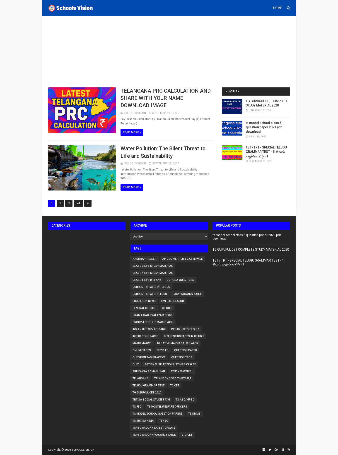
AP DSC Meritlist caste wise (182, 258)
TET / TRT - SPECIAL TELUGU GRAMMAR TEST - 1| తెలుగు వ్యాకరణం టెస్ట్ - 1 (266, 152)
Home (277, 8)
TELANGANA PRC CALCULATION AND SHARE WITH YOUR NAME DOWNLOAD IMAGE (166, 98)
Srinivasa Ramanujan (149, 371)
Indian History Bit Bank (149, 329)
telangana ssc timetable (172, 378)
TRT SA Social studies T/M (151, 399)
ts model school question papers (158, 413)
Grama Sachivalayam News (152, 315)
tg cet (174, 385)
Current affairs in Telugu (151, 287)
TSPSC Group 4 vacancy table (154, 434)
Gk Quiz (167, 308)
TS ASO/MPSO (185, 399)
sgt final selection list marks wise (170, 364)
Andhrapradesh (145, 258)
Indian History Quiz (185, 329)
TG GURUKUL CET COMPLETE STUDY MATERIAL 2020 (250, 249)
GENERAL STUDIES (144, 308)
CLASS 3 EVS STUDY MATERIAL (153, 265)
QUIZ (136, 364)
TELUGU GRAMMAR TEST (148, 385)
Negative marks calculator (177, 343)
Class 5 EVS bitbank (147, 280)
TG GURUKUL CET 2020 (147, 392)
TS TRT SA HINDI (143, 420)
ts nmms (194, 413)
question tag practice (149, 357)
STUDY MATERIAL (182, 371)
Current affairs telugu (150, 294)
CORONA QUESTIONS (180, 280)
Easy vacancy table (187, 294)
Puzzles (163, 350)
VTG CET (186, 434)
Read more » (132, 132)
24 (78, 203)
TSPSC (163, 420)
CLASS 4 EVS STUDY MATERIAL (153, 272)
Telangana (141, 378)
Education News (144, 301)
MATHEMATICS (142, 343)
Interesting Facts (145, 336)
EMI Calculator (172, 301)
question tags (181, 357)
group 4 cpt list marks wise (153, 322)
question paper (185, 350)
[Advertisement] (169, 51)
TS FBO (137, 406)
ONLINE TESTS (142, 350)
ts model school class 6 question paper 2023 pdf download (264, 127)
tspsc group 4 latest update (154, 427)
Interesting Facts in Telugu (184, 336)
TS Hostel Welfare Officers (167, 406)
